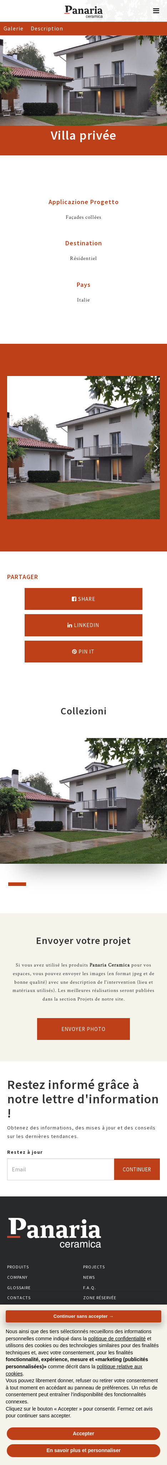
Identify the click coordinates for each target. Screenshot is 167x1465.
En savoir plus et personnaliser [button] (83, 1450)
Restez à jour (25, 1152)
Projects (94, 1266)
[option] (83, 447)
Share (83, 599)
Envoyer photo (83, 1029)
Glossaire (19, 1287)
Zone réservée (99, 1297)
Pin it (83, 651)
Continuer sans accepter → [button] (83, 1316)
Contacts (19, 1297)
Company (17, 1277)
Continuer (137, 1169)
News (89, 1277)
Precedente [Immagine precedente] (10, 447)
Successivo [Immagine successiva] (156, 447)
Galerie (14, 28)
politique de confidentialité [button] (117, 1338)
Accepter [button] (83, 1433)
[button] (156, 10)
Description (47, 28)
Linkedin (83, 625)
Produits (18, 1266)
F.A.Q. (89, 1287)
